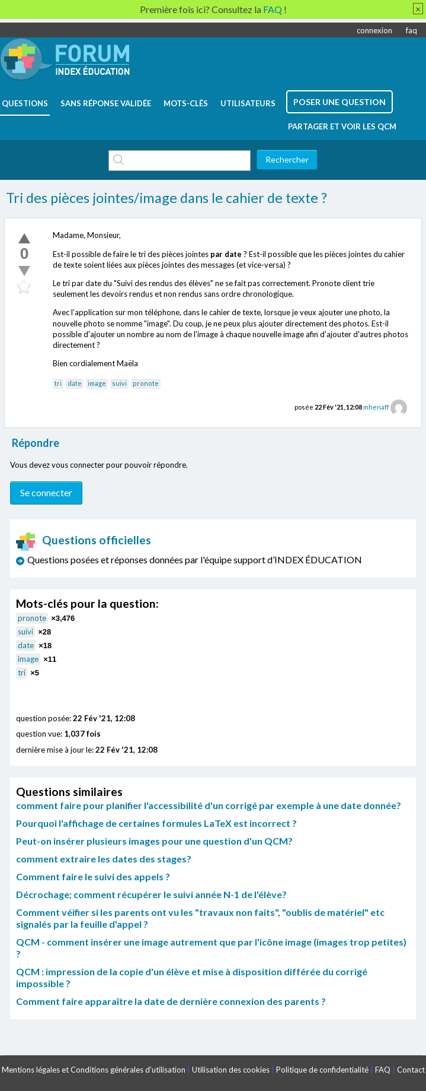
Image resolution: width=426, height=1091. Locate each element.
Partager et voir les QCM (342, 126)
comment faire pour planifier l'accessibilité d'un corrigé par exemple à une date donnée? (208, 805)
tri (58, 383)
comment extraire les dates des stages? (103, 858)
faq (411, 30)
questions (25, 103)
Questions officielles (83, 540)
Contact (411, 1069)
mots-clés (186, 103)
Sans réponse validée (105, 103)
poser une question (339, 102)
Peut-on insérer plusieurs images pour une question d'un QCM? (154, 840)
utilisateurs (248, 103)
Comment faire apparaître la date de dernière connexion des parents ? (171, 1001)
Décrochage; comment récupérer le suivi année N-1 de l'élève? (151, 894)
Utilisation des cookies (231, 1069)
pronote (146, 383)
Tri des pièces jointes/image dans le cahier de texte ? (166, 197)
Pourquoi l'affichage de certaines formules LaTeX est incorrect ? (156, 823)
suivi (119, 383)
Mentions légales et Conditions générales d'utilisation (93, 1069)
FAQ (382, 1069)
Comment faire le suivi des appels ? (93, 876)
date (75, 383)
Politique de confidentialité (322, 1069)
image (97, 383)
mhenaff (376, 407)
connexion (374, 30)
